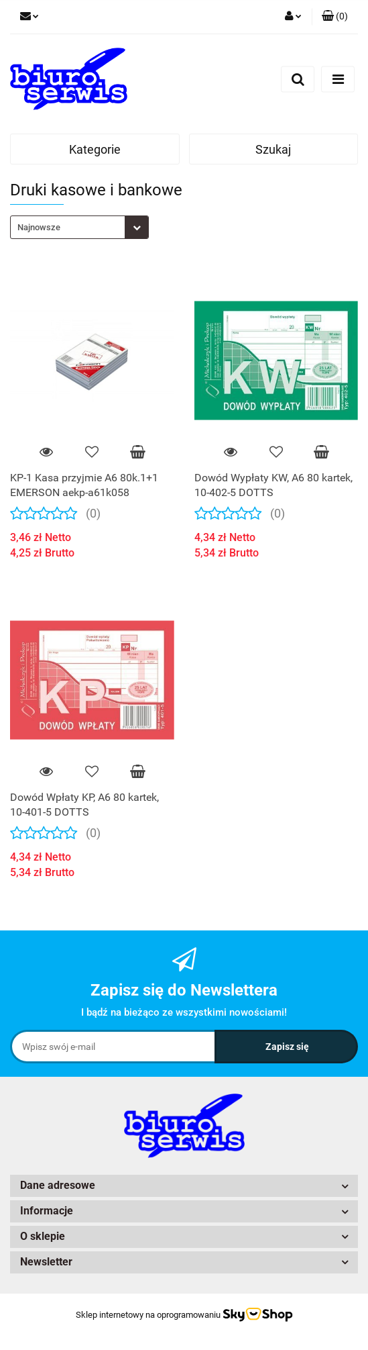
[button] (335, 17)
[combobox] (79, 227)
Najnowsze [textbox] (38, 227)
